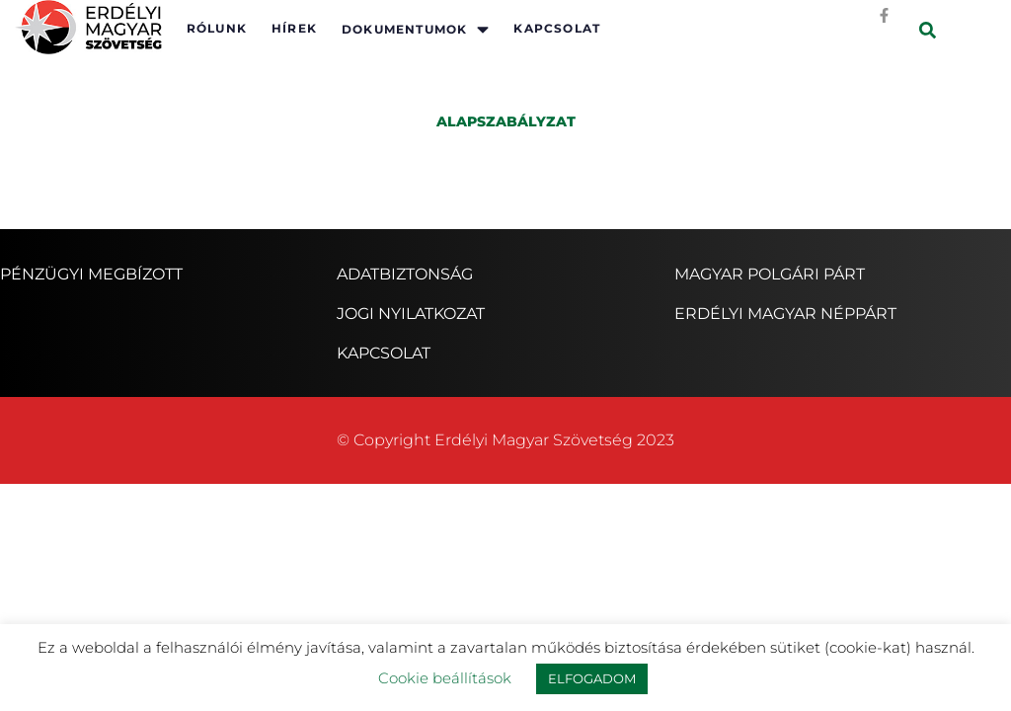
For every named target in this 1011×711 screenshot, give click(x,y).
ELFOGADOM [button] (592, 678)
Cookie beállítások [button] (444, 678)
